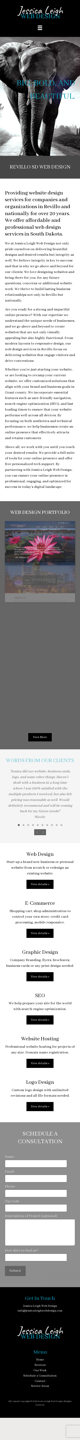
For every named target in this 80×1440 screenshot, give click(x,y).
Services (40, 1365)
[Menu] (40, 28)
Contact (40, 1381)
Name (36, 1161)
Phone (36, 1190)
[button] (18, 825)
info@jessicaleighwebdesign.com (40, 1311)
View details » (40, 884)
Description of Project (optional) (40, 1230)
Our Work (40, 1370)
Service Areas (40, 1386)
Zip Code (36, 1205)
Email (36, 1175)
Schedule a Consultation (40, 1376)
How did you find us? (36, 1254)
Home (40, 1359)
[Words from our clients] (40, 797)
